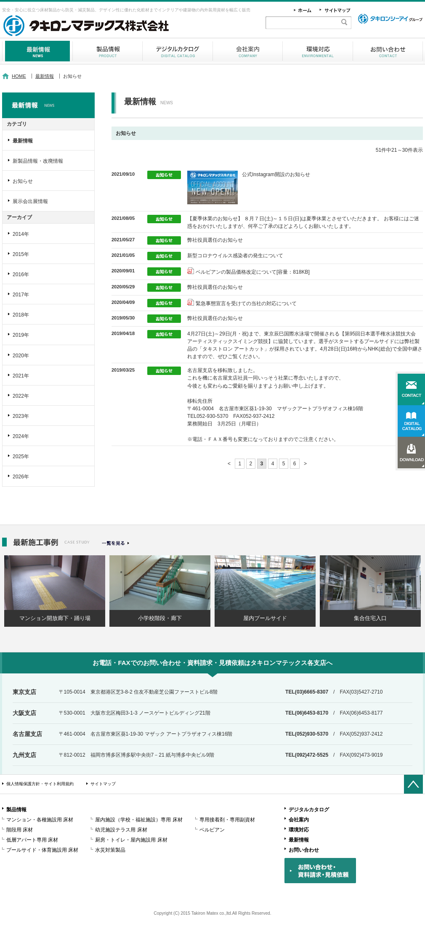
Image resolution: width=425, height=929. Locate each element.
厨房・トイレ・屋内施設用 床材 (131, 840)
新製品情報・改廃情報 (38, 161)
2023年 (21, 416)
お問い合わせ (388, 51)
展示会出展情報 (30, 201)
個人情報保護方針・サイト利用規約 (40, 783)
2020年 (21, 356)
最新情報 (37, 51)
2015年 (21, 254)
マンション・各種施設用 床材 (39, 820)
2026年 (21, 477)
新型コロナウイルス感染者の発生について (235, 256)
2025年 (21, 456)
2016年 (21, 274)
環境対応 (318, 51)
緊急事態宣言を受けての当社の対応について (246, 303)
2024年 (21, 436)
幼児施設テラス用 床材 (121, 830)
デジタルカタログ (177, 51)
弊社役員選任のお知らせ (215, 240)
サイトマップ (103, 783)
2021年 (21, 376)
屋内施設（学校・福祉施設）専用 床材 (138, 820)
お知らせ (23, 181)
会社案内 (247, 51)
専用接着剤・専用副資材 (227, 820)
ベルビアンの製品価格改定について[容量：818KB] (253, 272)
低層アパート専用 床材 (32, 840)
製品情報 (107, 51)
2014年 (21, 234)
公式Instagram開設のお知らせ (276, 174)
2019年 (21, 335)
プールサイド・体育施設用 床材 (42, 850)
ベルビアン (212, 830)
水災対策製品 (110, 850)
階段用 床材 (19, 830)
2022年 (21, 396)
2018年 (21, 315)
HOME (19, 76)
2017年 (21, 295)
